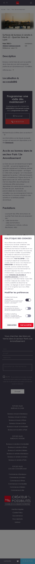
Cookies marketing (14, 315)
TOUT (25, 325)
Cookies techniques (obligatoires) (14, 300)
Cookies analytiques (14, 308)
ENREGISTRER (11, 325)
